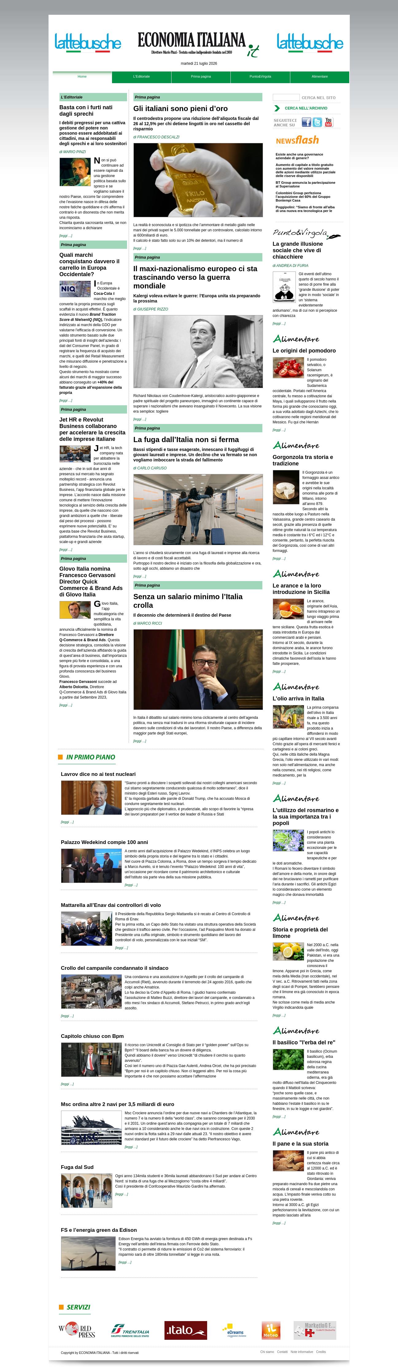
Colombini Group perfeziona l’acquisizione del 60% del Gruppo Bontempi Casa (303, 197)
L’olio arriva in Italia (298, 699)
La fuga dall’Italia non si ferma (186, 439)
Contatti (282, 1352)
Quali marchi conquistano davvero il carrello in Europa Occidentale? (90, 264)
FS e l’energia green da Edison (99, 1230)
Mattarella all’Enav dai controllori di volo (111, 905)
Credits (321, 1352)
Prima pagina (201, 76)
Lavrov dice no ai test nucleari (98, 774)
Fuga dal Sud (77, 1167)
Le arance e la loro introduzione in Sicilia (301, 589)
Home (82, 76)
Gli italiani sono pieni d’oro (180, 108)
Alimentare (320, 76)
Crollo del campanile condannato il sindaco (114, 968)
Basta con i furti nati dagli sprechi (86, 110)
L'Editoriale (141, 76)
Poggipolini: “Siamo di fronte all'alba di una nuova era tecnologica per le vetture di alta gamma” (305, 212)
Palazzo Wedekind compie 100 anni (104, 842)
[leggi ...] (66, 235)
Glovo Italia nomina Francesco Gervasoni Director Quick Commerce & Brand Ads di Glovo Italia (91, 582)
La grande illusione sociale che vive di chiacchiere (298, 250)
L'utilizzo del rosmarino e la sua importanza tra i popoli (306, 816)
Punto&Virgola (260, 76)
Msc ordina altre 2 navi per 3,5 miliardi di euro (117, 1104)
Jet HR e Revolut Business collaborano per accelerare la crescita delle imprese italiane (93, 429)
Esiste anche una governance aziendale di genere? (299, 157)
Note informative (302, 1352)
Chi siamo (267, 1352)
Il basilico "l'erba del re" (304, 1042)
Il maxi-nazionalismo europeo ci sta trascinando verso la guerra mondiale (195, 277)
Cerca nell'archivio (306, 108)
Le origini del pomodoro (304, 351)
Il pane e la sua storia (301, 1144)
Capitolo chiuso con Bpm (92, 1036)
